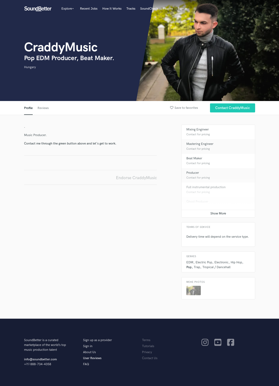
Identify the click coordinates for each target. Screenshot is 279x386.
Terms (146, 340)
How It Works (112, 9)
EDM (189, 262)
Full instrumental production (206, 187)
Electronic (221, 262)
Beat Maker (194, 158)
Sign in (182, 9)
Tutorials (148, 346)
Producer (192, 173)
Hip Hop (236, 262)
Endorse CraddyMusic (136, 177)
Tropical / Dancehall (216, 267)
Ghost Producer (197, 202)
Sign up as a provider (97, 340)
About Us (89, 352)
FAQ (86, 364)
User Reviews (92, 358)
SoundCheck (149, 9)
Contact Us (149, 358)
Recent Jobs (88, 9)
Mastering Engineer (199, 144)
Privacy (147, 352)
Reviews (43, 108)
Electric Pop (204, 262)
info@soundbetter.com (40, 359)
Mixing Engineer (197, 129)
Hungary (30, 67)
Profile (28, 108)
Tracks (130, 9)
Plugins (168, 9)
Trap (197, 267)
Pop (189, 267)
